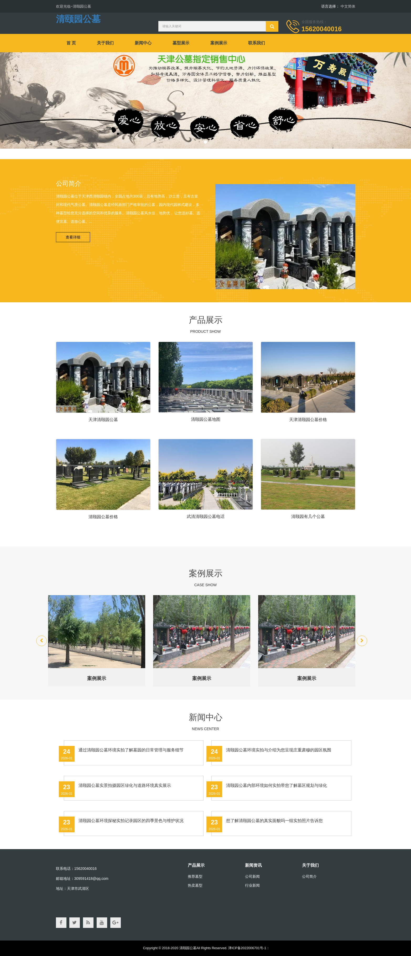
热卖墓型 (195, 885)
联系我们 (256, 43)
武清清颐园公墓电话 (206, 516)
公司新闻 (252, 876)
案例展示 (218, 43)
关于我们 (105, 43)
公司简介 (309, 876)
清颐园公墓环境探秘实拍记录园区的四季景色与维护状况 (131, 820)
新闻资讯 (253, 865)
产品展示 (196, 865)
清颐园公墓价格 (103, 517)
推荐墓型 (195, 876)
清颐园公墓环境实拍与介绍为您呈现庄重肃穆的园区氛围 (278, 750)
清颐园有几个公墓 (308, 516)
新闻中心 (143, 43)
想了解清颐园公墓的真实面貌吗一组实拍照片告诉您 (274, 820)
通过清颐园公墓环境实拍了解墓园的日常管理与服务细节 (131, 750)
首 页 (71, 43)
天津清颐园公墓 (103, 419)
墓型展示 (181, 43)
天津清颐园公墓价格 (308, 419)
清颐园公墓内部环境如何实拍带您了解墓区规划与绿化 (276, 785)
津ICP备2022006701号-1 (247, 948)
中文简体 (348, 6)
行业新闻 (252, 885)
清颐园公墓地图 (205, 419)
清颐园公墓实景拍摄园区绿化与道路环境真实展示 (125, 785)
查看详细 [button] (73, 237)
